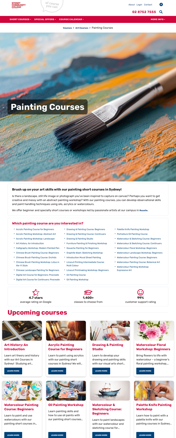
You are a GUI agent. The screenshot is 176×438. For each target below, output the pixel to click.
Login (139, 4)
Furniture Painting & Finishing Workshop (79, 259)
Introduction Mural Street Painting (88, 275)
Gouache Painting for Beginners (86, 266)
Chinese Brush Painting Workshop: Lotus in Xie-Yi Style (37, 280)
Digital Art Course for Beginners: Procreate (29, 296)
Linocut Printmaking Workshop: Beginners (80, 289)
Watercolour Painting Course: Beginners (130, 277)
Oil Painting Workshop (130, 229)
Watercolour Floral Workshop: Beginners (130, 261)
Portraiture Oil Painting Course (136, 238)
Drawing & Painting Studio (83, 253)
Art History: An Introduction (33, 249)
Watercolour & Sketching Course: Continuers (132, 253)
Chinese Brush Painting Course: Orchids (30, 272)
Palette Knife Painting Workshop (137, 233)
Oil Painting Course (78, 296)
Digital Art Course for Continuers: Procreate (80, 231)
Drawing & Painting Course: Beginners (79, 239)
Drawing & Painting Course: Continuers (79, 247)
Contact (148, 4)
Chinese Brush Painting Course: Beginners (30, 264)
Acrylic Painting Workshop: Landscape (29, 243)
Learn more (14, 389)
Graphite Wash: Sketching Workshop (89, 270)
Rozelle (144, 210)
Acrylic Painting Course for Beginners (39, 229)
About (132, 4)
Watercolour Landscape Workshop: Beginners (131, 269)
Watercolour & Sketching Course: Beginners (132, 245)
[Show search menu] (161, 12)
